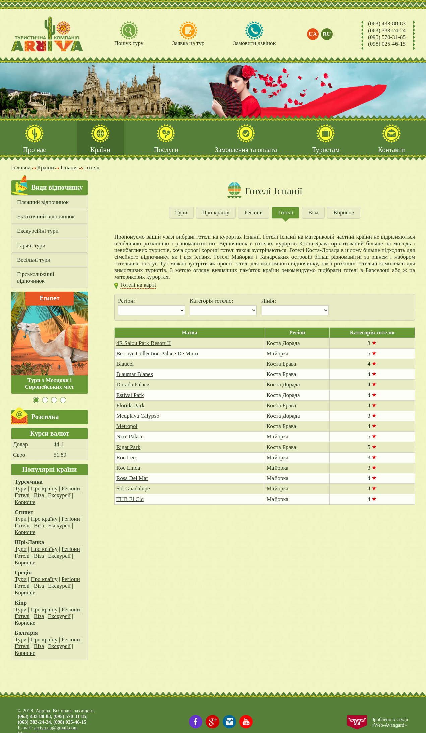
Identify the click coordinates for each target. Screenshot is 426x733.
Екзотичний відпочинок (46, 217)
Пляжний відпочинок (43, 202)
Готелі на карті (138, 285)
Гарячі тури (31, 246)
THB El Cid (130, 499)
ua (313, 34)
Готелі (22, 495)
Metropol (126, 426)
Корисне (25, 502)
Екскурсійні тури (38, 231)
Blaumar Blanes (134, 374)
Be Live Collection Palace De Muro (157, 354)
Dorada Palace (132, 385)
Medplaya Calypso (137, 416)
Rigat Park (128, 447)
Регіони (71, 489)
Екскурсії (59, 495)
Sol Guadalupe (133, 489)
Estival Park (130, 395)
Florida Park (130, 406)
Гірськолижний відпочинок (35, 277)
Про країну (44, 489)
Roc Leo (126, 458)
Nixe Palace (130, 437)
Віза (39, 495)
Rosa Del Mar (132, 478)
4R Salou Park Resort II (143, 343)
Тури (21, 489)
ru (327, 34)
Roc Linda (128, 468)
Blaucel (125, 364)
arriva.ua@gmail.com (56, 727)
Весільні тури (33, 260)
